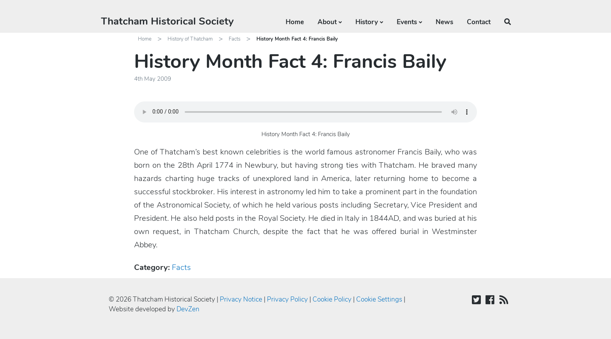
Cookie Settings (379, 299)
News (444, 22)
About (327, 22)
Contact (479, 22)
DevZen (188, 309)
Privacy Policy (287, 299)
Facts (234, 39)
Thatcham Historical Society (167, 21)
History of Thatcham (190, 39)
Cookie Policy (332, 299)
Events (407, 22)
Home (295, 22)
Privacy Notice (241, 299)
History (366, 22)
